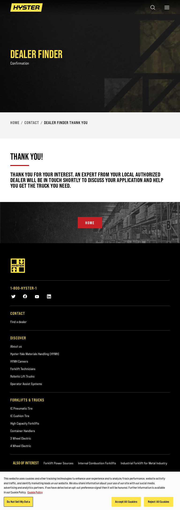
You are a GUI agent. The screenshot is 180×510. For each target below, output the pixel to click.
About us (16, 346)
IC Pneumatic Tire (21, 408)
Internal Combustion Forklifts (97, 463)
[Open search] (153, 7)
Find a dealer (18, 322)
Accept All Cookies (126, 502)
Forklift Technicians (22, 369)
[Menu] (167, 7)
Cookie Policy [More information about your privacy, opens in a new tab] (35, 493)
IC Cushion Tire (19, 416)
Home (14, 122)
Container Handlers (22, 431)
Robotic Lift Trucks (22, 376)
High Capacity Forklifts (24, 423)
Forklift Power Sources (58, 463)
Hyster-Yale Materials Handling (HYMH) (34, 354)
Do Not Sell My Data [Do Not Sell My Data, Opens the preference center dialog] (18, 502)
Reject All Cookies (158, 502)
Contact (31, 122)
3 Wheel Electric (20, 438)
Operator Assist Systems (26, 384)
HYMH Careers (19, 361)
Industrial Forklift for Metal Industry (144, 463)
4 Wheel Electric (20, 446)
